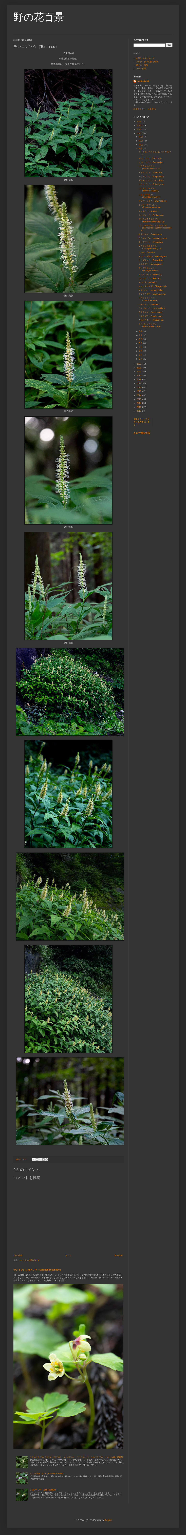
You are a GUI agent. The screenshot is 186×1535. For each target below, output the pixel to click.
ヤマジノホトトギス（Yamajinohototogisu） (151, 247)
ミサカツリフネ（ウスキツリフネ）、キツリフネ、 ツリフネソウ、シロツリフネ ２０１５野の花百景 (76, 1457)
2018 (139, 379)
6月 (141, 339)
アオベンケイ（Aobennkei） (151, 172)
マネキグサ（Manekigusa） (151, 264)
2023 (139, 133)
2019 (139, 376)
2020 (139, 371)
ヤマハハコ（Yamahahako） (151, 290)
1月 (141, 359)
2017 (139, 383)
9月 (141, 148)
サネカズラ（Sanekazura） (151, 316)
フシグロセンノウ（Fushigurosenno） (149, 269)
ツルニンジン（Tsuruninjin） (151, 162)
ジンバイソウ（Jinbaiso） (150, 278)
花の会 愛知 (142, 65)
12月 (141, 137)
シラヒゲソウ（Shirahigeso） (152, 184)
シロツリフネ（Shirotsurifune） (44, 1490)
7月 (141, 335)
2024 (139, 129)
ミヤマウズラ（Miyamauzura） (153, 294)
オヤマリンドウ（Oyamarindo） (153, 201)
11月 (141, 141)
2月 (141, 355)
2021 (139, 368)
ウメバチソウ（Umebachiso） (152, 308)
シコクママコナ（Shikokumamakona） (150, 196)
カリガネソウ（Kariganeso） (152, 176)
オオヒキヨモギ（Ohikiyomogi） (153, 286)
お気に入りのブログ (145, 58)
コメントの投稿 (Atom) (29, 1260)
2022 (139, 364)
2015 (139, 391)
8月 (141, 331)
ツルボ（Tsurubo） (147, 252)
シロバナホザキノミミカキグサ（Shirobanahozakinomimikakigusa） (155, 228)
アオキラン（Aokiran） (149, 211)
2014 (139, 395)
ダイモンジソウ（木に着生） (152, 180)
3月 (141, 351)
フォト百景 (141, 68)
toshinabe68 (143, 81)
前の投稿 (119, 1255)
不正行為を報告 (142, 432)
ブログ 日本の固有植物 (147, 61)
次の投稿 (18, 1255)
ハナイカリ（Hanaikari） (150, 304)
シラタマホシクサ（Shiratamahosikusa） (150, 167)
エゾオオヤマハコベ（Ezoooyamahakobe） (150, 206)
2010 (139, 411)
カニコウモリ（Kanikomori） (152, 320)
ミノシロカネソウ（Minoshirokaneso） (47, 1473)
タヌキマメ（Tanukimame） (151, 312)
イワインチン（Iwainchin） (151, 274)
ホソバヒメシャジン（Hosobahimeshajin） (150, 325)
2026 (139, 121)
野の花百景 (38, 17)
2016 (139, 387)
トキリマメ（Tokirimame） (151, 234)
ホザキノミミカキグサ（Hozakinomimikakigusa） (152, 220)
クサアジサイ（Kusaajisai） (151, 242)
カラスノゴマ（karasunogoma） (153, 238)
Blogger (108, 1520)
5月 (141, 343)
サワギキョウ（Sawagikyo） (151, 260)
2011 (139, 407)
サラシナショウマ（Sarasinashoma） (149, 299)
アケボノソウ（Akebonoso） (152, 215)
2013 (139, 399)
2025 (139, 125)
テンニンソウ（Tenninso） (151, 158)
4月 (141, 347)
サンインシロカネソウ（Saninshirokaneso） (37, 1269)
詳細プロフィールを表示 (145, 109)
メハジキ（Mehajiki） (148, 282)
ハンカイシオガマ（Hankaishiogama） (149, 189)
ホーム (68, 1255)
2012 (139, 403)
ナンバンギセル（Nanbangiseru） (154, 256)
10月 (141, 144)
